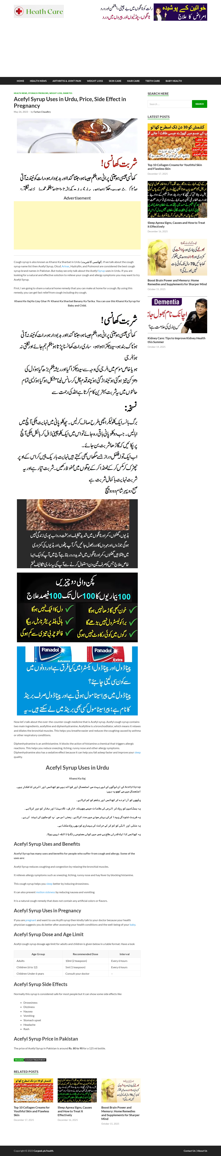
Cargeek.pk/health (43, 1150)
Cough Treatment (35, 1060)
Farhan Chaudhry (42, 111)
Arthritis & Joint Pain (66, 81)
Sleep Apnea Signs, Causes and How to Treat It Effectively (75, 1111)
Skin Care (115, 81)
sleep (137, 752)
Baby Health (174, 81)
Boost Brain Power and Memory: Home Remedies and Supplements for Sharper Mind (120, 1113)
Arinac (65, 266)
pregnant (30, 920)
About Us (202, 1150)
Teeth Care (152, 81)
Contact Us (189, 1150)
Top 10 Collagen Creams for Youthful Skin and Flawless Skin (32, 1111)
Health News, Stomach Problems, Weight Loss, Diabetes (43, 93)
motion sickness (45, 892)
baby (132, 924)
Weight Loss (95, 81)
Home (20, 81)
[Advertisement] (110, 51)
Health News (38, 81)
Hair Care (133, 81)
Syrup (101, 270)
